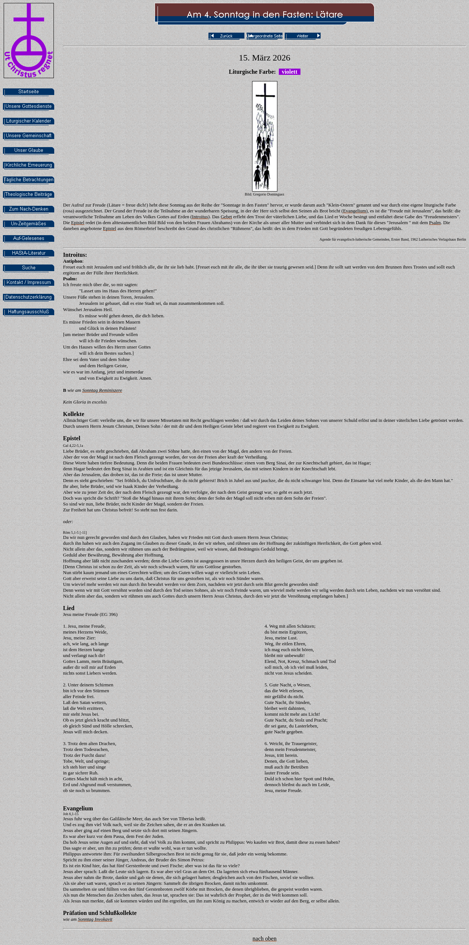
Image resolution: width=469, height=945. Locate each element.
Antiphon (72, 261)
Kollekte (73, 414)
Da (66, 537)
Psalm (69, 278)
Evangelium (78, 808)
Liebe (68, 451)
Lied (68, 608)
